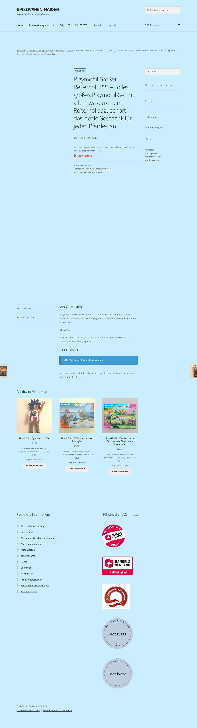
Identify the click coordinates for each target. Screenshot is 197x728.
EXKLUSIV (64, 25)
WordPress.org (152, 160)
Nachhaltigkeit (29, 591)
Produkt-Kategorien (39, 25)
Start (22, 50)
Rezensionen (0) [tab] (25, 317)
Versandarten (28, 549)
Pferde (70, 50)
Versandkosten (94, 150)
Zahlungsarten (28, 555)
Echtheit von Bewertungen (35, 585)
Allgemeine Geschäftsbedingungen (39, 537)
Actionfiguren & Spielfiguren (40, 50)
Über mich (97, 25)
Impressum (27, 532)
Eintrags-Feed (151, 153)
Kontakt (113, 25)
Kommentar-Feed (153, 156)
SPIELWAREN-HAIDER (38, 9)
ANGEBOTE (81, 25)
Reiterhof (98, 172)
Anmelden (149, 149)
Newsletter (27, 573)
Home (20, 25)
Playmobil (60, 50)
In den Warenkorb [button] (34, 465)
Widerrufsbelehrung (31, 543)
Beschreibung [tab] (24, 308)
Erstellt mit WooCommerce (57, 710)
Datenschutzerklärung (32, 526)
